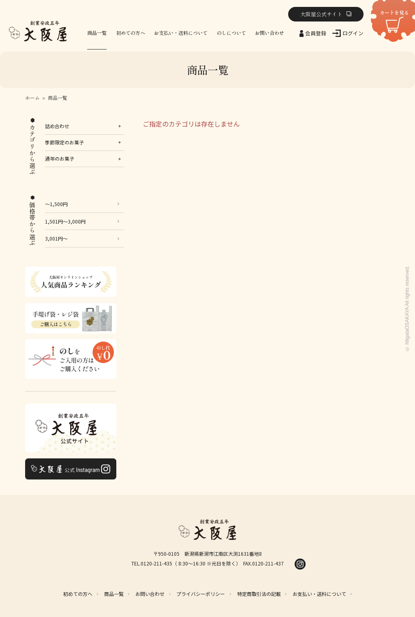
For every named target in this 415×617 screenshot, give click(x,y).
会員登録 (315, 33)
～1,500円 (56, 203)
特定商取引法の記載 (259, 593)
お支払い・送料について (181, 33)
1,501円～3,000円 (65, 221)
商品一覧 (97, 33)
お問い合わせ (269, 33)
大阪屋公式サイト (321, 14)
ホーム (32, 97)
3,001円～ (56, 238)
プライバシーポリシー (200, 593)
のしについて (231, 33)
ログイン (353, 33)
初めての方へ (130, 33)
